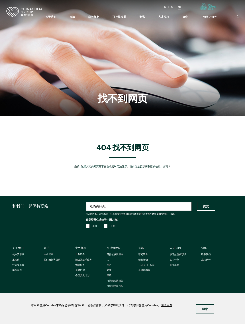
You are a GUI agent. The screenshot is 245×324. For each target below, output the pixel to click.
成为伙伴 (206, 260)
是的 (94, 226)
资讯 (142, 16)
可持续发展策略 (115, 254)
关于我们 (50, 16)
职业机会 (174, 265)
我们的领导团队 (52, 260)
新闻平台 (143, 254)
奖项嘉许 (17, 270)
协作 (185, 16)
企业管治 (48, 254)
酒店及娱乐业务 (83, 260)
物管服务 (80, 265)
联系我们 (206, 254)
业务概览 (93, 16)
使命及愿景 (18, 254)
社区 (109, 265)
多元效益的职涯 (178, 254)
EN (164, 6)
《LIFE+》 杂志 (146, 265)
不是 (112, 226)
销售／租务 (210, 16)
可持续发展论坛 (115, 286)
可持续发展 (119, 16)
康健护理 (80, 270)
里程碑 (15, 260)
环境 (109, 275)
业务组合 (80, 254)
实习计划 (174, 260)
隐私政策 (134, 214)
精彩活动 (143, 260)
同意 (205, 309)
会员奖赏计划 (82, 275)
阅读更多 (166, 305)
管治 (72, 16)
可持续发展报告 (115, 281)
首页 (139, 166)
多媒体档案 (144, 270)
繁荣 (109, 270)
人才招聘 (163, 16)
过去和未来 (18, 265)
